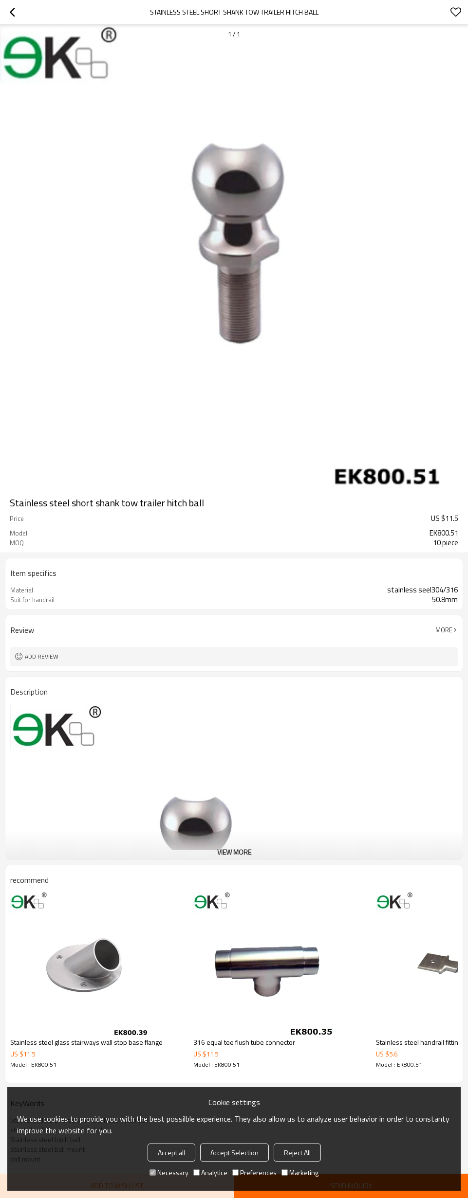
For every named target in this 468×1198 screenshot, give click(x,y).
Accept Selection (234, 1152)
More (443, 630)
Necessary (169, 1172)
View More (234, 852)
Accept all (171, 1152)
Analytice (210, 1172)
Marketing (299, 1172)
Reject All (297, 1152)
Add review (41, 656)
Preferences (254, 1172)
